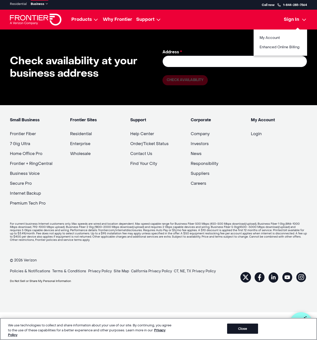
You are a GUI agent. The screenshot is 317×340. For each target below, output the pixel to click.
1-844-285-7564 (292, 4)
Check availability (187, 79)
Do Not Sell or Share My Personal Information (48, 280)
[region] (158, 329)
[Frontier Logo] (35, 18)
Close (242, 328)
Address (172, 50)
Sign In (291, 18)
